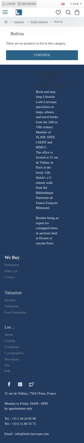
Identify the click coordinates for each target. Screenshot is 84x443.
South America (39, 21)
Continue (42, 55)
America (19, 21)
